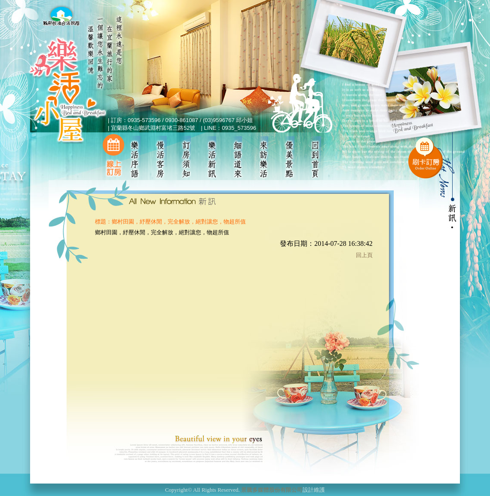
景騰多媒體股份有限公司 (272, 490)
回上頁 (364, 255)
